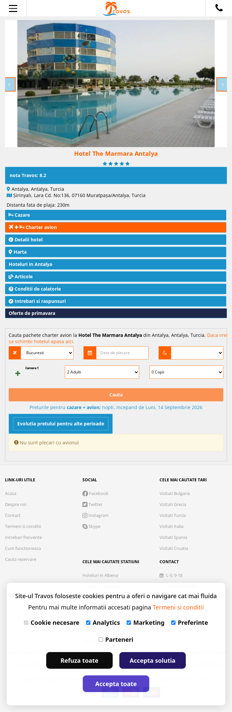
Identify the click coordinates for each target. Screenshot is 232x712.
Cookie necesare (51, 622)
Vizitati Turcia (173, 515)
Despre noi (15, 504)
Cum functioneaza (23, 548)
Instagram (95, 515)
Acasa (10, 493)
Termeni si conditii (23, 526)
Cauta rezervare (20, 559)
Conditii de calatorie (35, 289)
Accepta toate (116, 684)
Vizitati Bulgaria (175, 493)
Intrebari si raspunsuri (37, 301)
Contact (13, 515)
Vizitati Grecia (173, 504)
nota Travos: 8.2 (28, 175)
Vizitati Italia (171, 526)
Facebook (95, 493)
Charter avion (33, 227)
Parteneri (116, 639)
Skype (91, 526)
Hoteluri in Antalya (30, 264)
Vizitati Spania (173, 537)
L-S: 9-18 (171, 575)
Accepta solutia (152, 660)
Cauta (116, 394)
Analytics (103, 622)
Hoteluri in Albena (100, 575)
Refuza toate (79, 660)
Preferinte (189, 622)
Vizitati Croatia (174, 548)
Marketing (146, 622)
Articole (21, 276)
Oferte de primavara (32, 313)
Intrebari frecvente (23, 537)
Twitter (92, 504)
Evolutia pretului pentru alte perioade (60, 423)
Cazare (19, 215)
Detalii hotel (26, 239)
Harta (18, 252)
